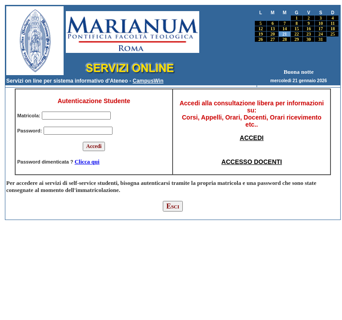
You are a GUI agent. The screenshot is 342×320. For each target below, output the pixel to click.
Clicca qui (87, 161)
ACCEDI (252, 137)
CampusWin (148, 81)
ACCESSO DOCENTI (251, 161)
